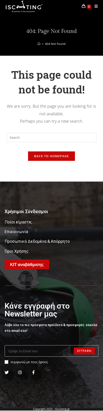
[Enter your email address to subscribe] (51, 351)
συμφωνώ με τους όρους (26, 362)
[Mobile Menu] (94, 6)
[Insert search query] (51, 137)
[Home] (38, 44)
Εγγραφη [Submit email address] (84, 351)
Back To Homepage (51, 156)
